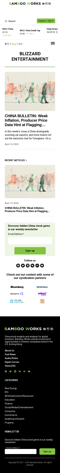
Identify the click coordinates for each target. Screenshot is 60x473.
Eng (14, 44)
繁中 (7, 44)
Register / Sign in (46, 21)
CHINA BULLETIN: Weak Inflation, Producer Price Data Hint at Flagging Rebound (26, 120)
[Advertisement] (30, 12)
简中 (20, 44)
